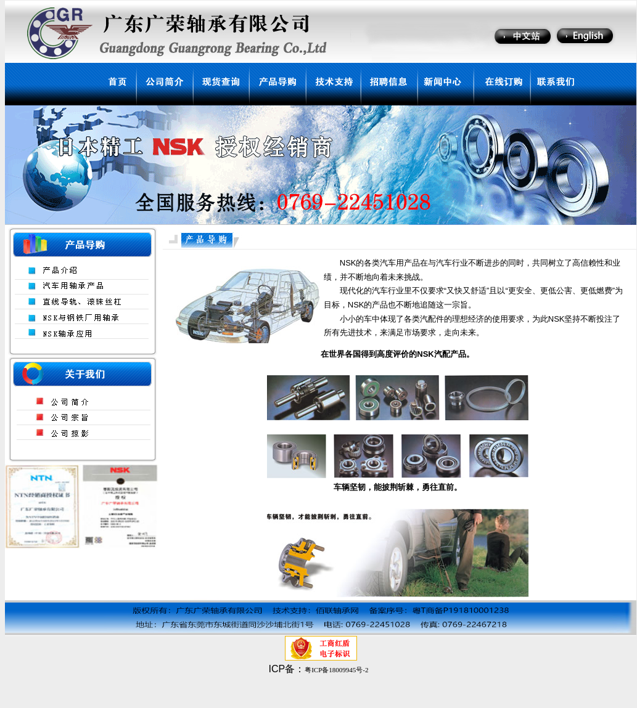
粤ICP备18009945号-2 (336, 669)
